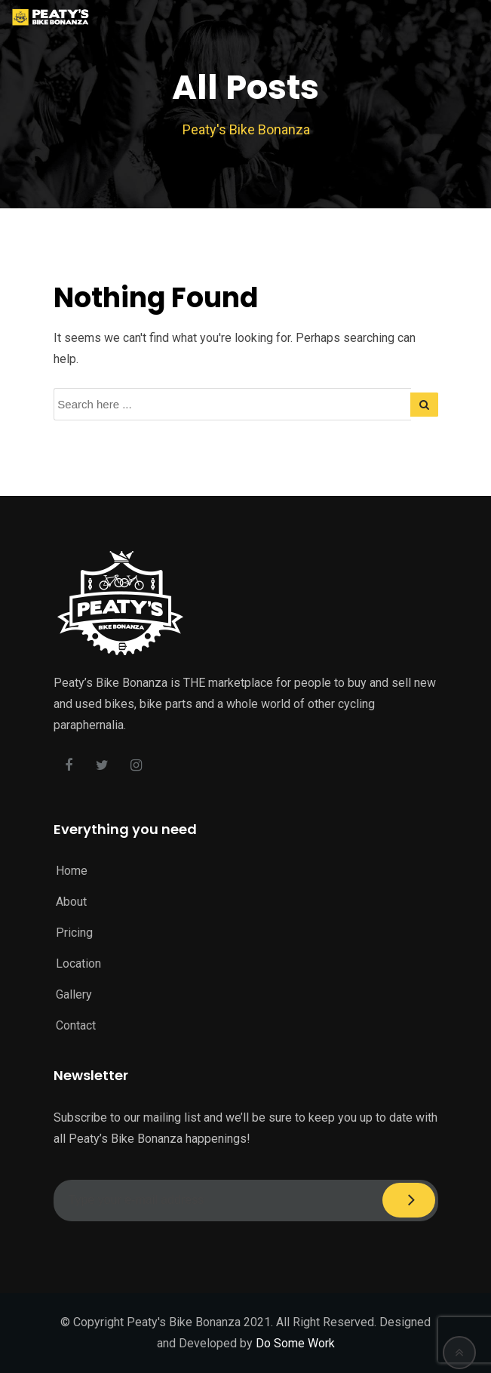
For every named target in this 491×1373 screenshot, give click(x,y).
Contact (76, 1025)
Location (78, 963)
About (71, 901)
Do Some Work (295, 1343)
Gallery (74, 994)
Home (71, 871)
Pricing (74, 932)
